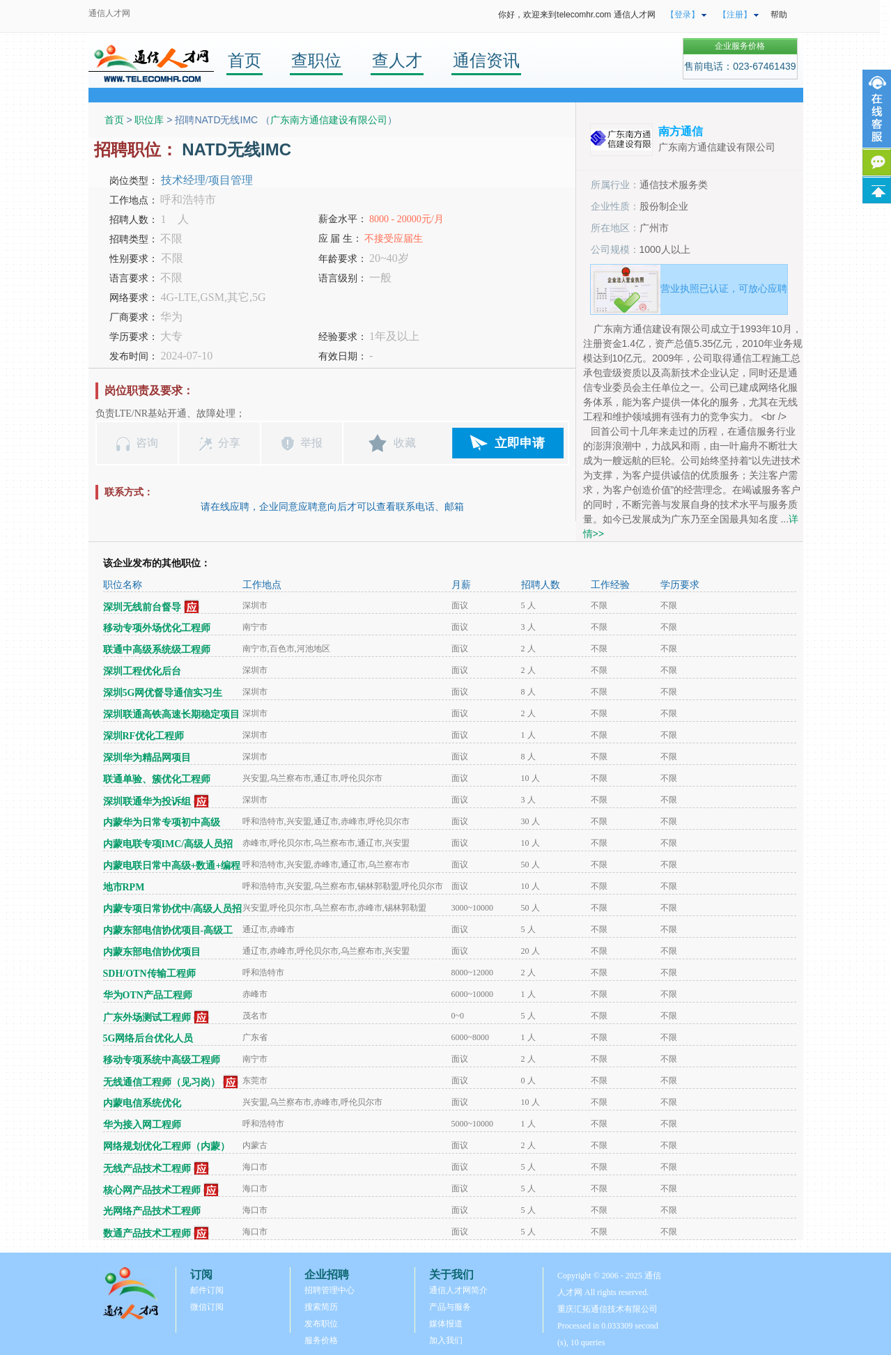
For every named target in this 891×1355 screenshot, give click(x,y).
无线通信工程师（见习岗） (161, 1082)
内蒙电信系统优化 (142, 1103)
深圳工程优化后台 (142, 671)
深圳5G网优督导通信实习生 (163, 693)
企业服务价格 (740, 46)
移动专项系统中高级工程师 (161, 1060)
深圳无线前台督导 (142, 607)
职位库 (149, 119)
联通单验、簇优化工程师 (156, 779)
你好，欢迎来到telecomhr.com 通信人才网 (576, 15)
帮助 (778, 15)
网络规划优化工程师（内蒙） (166, 1146)
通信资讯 (486, 60)
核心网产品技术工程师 (152, 1190)
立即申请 (520, 443)
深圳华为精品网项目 (147, 757)
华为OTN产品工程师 (147, 995)
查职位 (316, 60)
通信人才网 (109, 13)
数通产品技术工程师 (147, 1233)
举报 (311, 443)
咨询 (147, 443)
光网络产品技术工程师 (152, 1211)
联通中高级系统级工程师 (156, 649)
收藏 (405, 443)
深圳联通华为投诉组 (147, 801)
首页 (244, 60)
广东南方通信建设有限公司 (328, 119)
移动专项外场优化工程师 (156, 628)
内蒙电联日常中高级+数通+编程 (172, 865)
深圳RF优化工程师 (144, 736)
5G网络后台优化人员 (148, 1038)
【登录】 (682, 15)
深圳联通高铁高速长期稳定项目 (171, 714)
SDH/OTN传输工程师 (149, 973)
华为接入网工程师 (142, 1125)
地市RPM (124, 887)
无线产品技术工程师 (147, 1168)
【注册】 (735, 15)
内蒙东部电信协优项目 (152, 952)
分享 (229, 443)
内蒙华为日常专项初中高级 (161, 822)
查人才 (397, 60)
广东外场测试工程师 (147, 1017)
